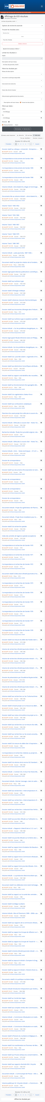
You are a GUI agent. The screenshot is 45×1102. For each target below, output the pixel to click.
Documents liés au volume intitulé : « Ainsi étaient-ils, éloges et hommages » (20, 196)
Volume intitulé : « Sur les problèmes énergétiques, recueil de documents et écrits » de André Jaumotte (20, 328)
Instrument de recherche (9, 84)
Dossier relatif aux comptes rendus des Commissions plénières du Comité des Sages (20, 1008)
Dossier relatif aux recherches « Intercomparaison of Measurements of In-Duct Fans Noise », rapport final (20, 791)
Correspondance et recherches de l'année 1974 (17, 592)
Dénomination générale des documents (13, 96)
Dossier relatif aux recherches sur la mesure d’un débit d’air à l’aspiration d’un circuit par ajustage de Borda (20, 724)
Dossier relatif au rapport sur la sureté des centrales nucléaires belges (20, 894)
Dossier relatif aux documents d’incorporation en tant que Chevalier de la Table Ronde (20, 470)
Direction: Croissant (38, 138)
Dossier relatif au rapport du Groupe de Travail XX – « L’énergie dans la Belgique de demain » (20, 941)
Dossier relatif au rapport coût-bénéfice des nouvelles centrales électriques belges (20, 375)
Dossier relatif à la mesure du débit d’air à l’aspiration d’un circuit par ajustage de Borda (20, 743)
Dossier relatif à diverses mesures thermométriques (19, 300)
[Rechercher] (22, 33)
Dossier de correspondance (11, 460)
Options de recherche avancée (12, 26)
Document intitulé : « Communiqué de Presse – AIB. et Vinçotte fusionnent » (20, 1074)
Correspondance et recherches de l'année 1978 (17, 630)
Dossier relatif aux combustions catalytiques (17, 404)
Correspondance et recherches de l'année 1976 (17, 611)
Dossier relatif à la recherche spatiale (14, 526)
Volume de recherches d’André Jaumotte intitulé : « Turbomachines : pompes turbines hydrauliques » (20, 687)
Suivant (37, 144)
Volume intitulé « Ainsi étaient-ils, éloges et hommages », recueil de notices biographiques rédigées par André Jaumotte (20, 187)
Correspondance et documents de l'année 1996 (17, 177)
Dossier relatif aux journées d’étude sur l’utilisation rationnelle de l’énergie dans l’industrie (20, 819)
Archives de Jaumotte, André (17, 153)
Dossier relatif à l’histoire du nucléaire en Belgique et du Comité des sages (20, 1036)
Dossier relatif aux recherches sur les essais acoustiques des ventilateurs (20, 734)
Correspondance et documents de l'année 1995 (17, 168)
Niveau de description (8, 71)
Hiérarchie (20, 135)
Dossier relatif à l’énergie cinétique (13, 291)
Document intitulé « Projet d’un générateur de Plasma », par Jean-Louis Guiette (20, 508)
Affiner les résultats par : (22, 1099)
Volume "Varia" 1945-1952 (10, 206)
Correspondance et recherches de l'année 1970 (17, 545)
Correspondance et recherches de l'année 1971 (17, 555)
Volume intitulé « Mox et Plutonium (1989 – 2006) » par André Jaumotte (20, 913)
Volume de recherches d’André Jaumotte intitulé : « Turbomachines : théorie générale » (20, 649)
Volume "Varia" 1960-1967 (10, 224)
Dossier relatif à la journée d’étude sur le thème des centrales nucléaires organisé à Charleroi (20, 838)
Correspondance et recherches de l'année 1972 (17, 564)
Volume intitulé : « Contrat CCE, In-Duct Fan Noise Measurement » (20, 772)
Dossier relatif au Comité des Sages (14, 998)
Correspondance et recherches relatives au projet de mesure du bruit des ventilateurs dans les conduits (20, 753)
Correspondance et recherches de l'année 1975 (17, 602)
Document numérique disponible (11, 77)
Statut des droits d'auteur (9, 90)
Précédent (8, 144)
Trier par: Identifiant (25, 138)
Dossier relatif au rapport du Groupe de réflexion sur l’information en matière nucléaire (20, 932)
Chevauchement (8, 125)
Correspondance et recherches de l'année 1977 (17, 621)
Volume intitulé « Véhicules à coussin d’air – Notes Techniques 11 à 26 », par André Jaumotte (20, 441)
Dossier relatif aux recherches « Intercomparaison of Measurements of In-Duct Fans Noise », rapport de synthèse (20, 800)
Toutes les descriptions (28, 102)
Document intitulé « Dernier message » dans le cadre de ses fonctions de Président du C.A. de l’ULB (20, 781)
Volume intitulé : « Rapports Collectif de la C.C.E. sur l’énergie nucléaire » (20, 828)
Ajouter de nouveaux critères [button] (11, 49)
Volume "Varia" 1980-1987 (10, 243)
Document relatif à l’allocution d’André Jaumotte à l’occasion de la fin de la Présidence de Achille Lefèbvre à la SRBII (20, 574)
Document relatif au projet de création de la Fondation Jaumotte (20, 262)
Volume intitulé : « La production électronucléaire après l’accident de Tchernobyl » (20, 875)
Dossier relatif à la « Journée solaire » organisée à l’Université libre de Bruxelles (20, 357)
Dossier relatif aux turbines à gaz (13, 281)
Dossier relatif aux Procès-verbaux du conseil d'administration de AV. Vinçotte (20, 1055)
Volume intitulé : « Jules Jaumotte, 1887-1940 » (17, 253)
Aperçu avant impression (8, 135)
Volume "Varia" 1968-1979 (10, 234)
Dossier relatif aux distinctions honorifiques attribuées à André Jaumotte (20, 366)
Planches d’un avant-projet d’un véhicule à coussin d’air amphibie (20, 413)
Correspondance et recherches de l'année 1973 (17, 583)
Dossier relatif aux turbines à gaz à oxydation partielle (20, 319)
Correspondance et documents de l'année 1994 (17, 158)
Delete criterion (22, 44)
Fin (3, 115)
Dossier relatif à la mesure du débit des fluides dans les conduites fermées (20, 640)
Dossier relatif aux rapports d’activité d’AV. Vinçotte (19, 1064)
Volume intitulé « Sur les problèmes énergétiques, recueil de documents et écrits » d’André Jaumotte (20, 347)
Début (3, 109)
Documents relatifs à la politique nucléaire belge (18, 979)
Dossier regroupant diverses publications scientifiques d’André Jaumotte (20, 272)
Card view (29, 135)
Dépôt (3, 55)
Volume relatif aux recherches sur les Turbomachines (19, 696)
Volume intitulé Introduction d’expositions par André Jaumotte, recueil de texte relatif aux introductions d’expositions (20, 989)
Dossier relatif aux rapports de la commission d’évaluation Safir (20, 923)
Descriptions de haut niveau (11, 102)
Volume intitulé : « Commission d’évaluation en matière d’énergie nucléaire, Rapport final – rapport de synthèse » (20, 1017)
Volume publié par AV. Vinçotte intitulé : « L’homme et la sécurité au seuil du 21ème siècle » (20, 1083)
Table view (36, 135)
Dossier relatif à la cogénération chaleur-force (17, 394)
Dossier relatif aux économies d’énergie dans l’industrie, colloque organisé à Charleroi (20, 309)
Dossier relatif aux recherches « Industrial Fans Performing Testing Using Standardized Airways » (20, 809)
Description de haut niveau (9, 62)
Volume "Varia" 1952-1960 (10, 215)
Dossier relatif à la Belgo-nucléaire (13, 904)
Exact (16, 125)
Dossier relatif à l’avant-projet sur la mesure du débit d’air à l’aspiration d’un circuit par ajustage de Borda (20, 706)
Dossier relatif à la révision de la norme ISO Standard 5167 (20, 762)
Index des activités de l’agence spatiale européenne (19, 536)
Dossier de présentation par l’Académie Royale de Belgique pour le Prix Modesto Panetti (20, 677)
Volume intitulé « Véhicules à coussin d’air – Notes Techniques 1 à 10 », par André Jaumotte (20, 423)
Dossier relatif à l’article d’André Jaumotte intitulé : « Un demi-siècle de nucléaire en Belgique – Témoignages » (20, 951)
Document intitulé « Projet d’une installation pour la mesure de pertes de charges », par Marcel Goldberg (20, 517)
